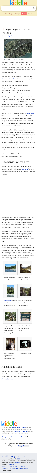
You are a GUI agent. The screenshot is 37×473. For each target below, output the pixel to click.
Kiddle (3, 466)
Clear (30, 8)
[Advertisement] (18, 21)
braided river (30, 113)
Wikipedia (18, 462)
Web (6, 13)
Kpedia (24, 13)
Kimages (17, 13)
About (16, 466)
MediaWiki (12, 464)
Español (30, 13)
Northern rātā (8, 300)
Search (34, 8)
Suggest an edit (23, 446)
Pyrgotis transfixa (7, 379)
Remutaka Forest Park (8, 79)
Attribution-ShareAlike (20, 431)
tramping (25, 169)
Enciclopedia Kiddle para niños (19, 468)
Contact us (5, 468)
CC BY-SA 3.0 (21, 459)
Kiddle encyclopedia (19, 427)
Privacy (23, 466)
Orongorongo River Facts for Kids (12, 437)
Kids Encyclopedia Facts (9, 36)
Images (11, 13)
